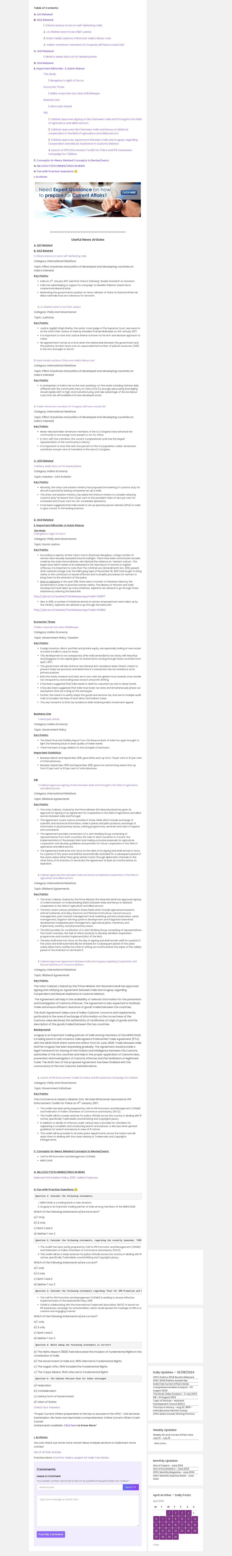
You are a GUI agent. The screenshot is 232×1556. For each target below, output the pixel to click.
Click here (70, 1425)
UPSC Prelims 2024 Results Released (173, 1377)
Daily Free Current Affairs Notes (171, 1384)
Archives (41, 177)
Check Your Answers (47, 1407)
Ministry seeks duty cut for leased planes (71, 56)
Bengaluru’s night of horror (67, 80)
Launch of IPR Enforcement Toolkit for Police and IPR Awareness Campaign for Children (89, 1077)
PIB (45, 113)
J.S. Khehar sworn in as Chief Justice (68, 32)
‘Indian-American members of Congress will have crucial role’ (85, 45)
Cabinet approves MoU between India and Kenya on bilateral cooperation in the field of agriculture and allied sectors (88, 131)
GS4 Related (45, 63)
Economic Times (54, 87)
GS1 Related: (44, 14)
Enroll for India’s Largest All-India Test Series (81, 1457)
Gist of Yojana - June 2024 (168, 1465)
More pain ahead (61, 106)
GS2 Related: (44, 20)
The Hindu (50, 74)
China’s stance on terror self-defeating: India (73, 25)
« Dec (156, 1544)
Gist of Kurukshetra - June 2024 (171, 1468)
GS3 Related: (45, 51)
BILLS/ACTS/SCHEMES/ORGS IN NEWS (61, 166)
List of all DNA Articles (47, 1452)
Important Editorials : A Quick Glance (60, 68)
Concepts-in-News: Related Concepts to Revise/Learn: (73, 160)
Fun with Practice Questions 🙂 (57, 171)
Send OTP (130, 1487)
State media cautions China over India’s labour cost (78, 38)
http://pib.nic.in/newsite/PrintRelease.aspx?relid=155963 (70, 610)
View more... (160, 1443)
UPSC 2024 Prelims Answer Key (170, 1380)
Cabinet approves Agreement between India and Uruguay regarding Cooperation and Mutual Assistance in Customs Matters (93, 141)
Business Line (52, 100)
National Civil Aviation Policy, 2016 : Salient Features (66, 1177)
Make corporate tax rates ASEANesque (75, 93)
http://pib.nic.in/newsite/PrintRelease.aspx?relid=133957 (69, 596)
